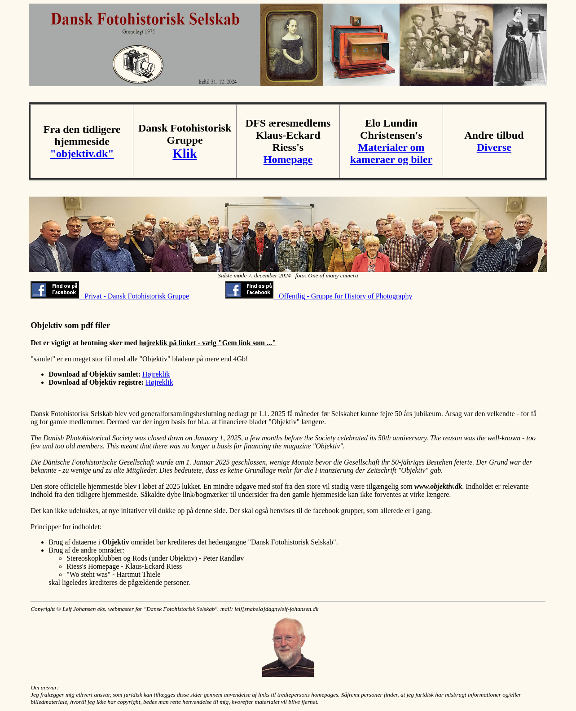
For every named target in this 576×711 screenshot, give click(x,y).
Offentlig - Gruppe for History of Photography (318, 296)
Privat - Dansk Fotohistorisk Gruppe (110, 296)
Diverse (494, 147)
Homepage (288, 159)
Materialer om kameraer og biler (391, 153)
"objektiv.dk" (82, 153)
